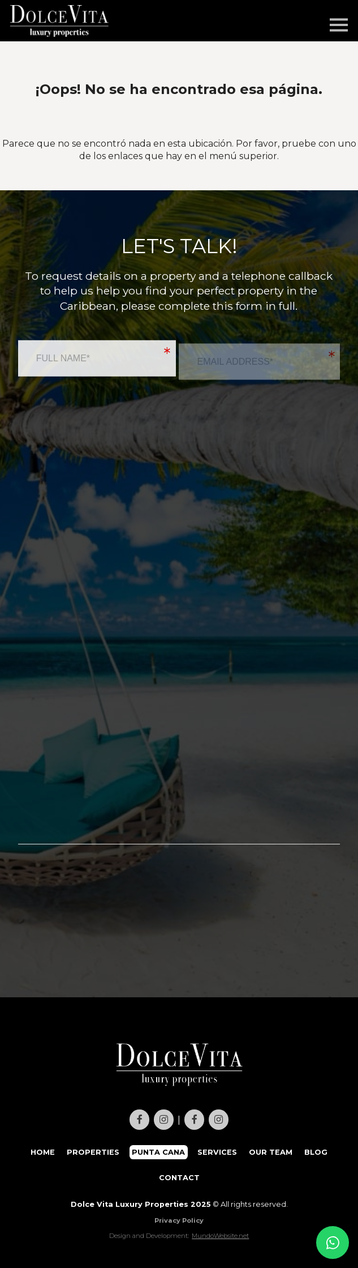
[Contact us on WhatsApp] (332, 1242)
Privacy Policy (179, 1220)
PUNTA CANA (158, 1152)
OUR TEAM (270, 1152)
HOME (43, 1152)
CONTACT (179, 1177)
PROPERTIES (93, 1152)
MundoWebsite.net (220, 1236)
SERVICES (217, 1152)
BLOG (315, 1152)
